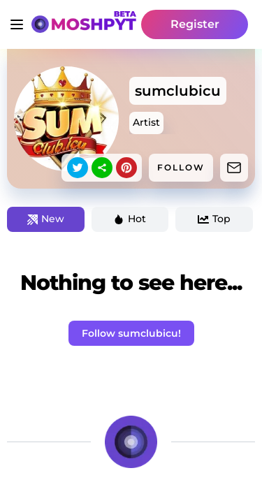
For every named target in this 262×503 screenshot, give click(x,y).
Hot (129, 218)
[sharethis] (102, 167)
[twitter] (77, 167)
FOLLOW (181, 167)
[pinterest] (126, 167)
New (45, 218)
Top (214, 218)
